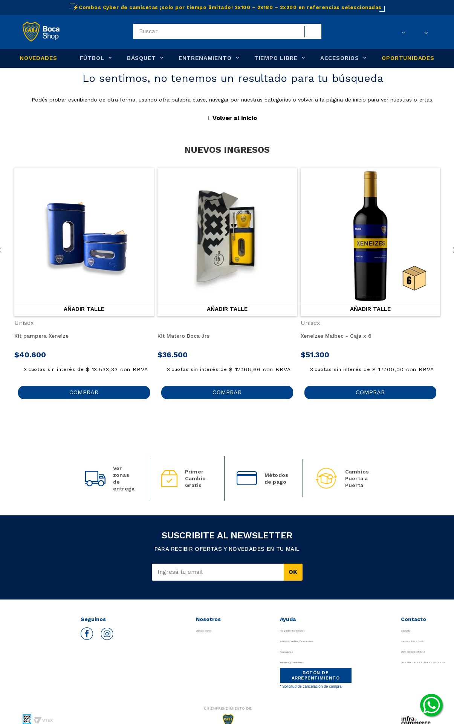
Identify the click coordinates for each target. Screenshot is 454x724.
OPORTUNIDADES (408, 58)
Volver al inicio (232, 117)
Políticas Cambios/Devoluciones (315, 641)
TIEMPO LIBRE (276, 58)
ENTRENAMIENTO (205, 58)
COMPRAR (83, 392)
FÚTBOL (92, 58)
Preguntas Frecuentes (303, 630)
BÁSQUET (141, 58)
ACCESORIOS (339, 58)
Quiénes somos (208, 630)
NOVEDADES (38, 58)
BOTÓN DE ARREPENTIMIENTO (312, 675)
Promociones (292, 652)
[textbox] (227, 31)
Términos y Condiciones (306, 662)
